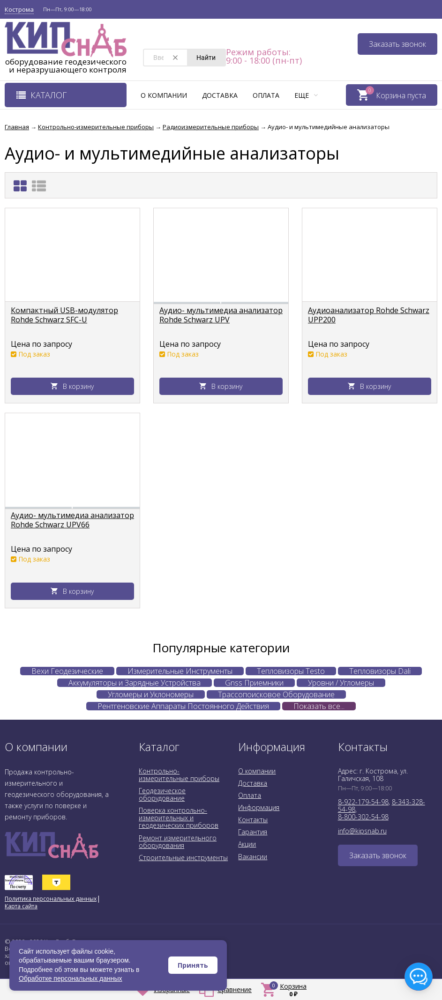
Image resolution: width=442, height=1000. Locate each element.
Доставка (220, 95)
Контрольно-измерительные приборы (179, 774)
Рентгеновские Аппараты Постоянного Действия (183, 706)
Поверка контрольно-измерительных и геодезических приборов (178, 818)
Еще (306, 95)
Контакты (253, 819)
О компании (164, 95)
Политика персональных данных (51, 899)
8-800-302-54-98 (363, 816)
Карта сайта (21, 906)
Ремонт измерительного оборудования (178, 841)
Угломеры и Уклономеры (151, 694)
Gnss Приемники (254, 683)
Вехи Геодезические (67, 671)
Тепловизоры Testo (291, 671)
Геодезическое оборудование (162, 794)
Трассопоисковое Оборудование (276, 694)
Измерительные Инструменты (179, 671)
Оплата (266, 95)
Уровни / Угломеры (341, 683)
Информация (258, 807)
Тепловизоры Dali (380, 671)
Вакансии (252, 856)
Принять (193, 965)
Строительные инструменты (183, 857)
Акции (247, 843)
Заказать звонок (397, 44)
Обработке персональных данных (70, 978)
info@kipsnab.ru (362, 830)
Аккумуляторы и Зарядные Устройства (134, 683)
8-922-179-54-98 (363, 801)
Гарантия (252, 831)
